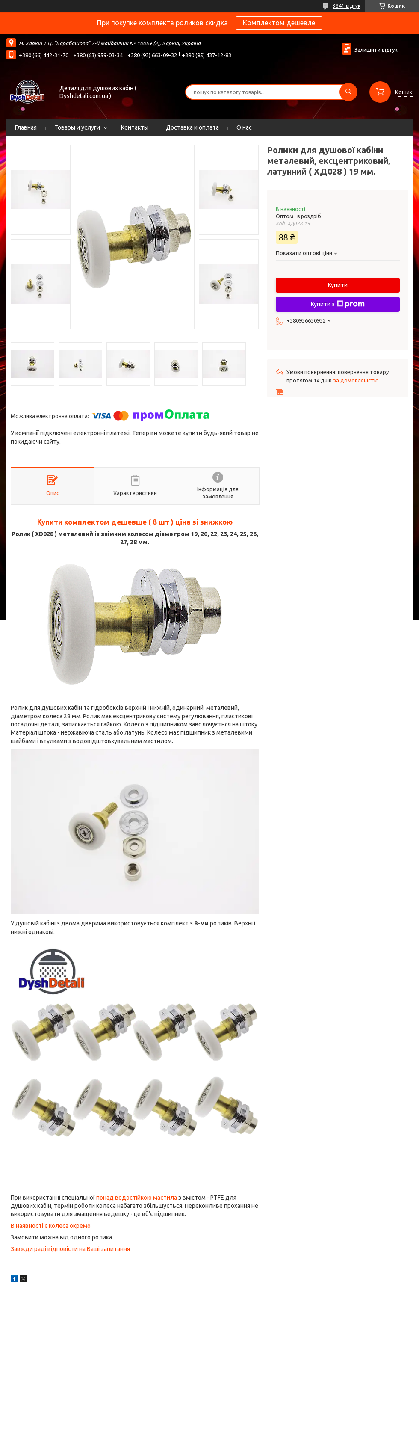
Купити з (338, 304)
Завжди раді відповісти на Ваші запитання (71, 1248)
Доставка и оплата (192, 127)
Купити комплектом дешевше (92, 522)
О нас (244, 127)
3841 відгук (346, 6)
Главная (26, 127)
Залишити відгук (376, 50)
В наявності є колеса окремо (51, 1225)
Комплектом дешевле (279, 23)
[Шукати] (348, 92)
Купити (338, 285)
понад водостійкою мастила (137, 1197)
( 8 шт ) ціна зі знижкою (190, 522)
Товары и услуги (77, 127)
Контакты (134, 127)
